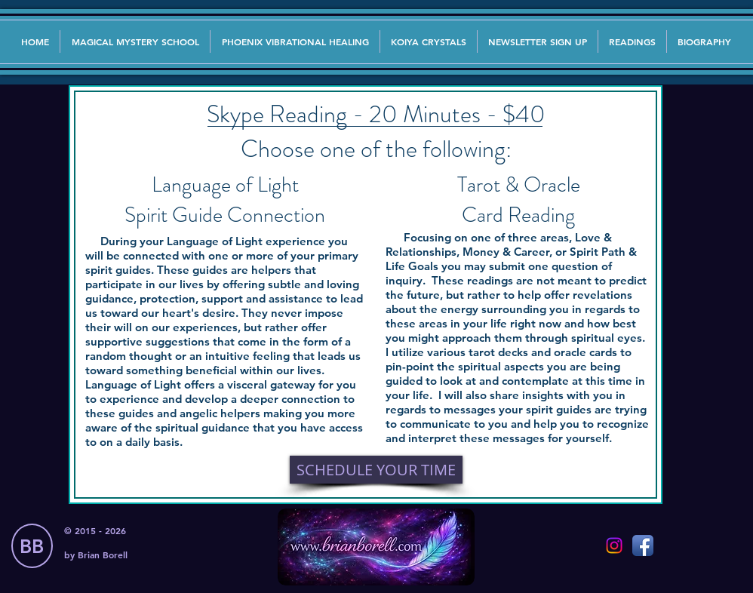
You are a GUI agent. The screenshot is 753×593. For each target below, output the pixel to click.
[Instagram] (614, 545)
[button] (538, 41)
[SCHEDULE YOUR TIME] (376, 470)
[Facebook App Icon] (642, 545)
